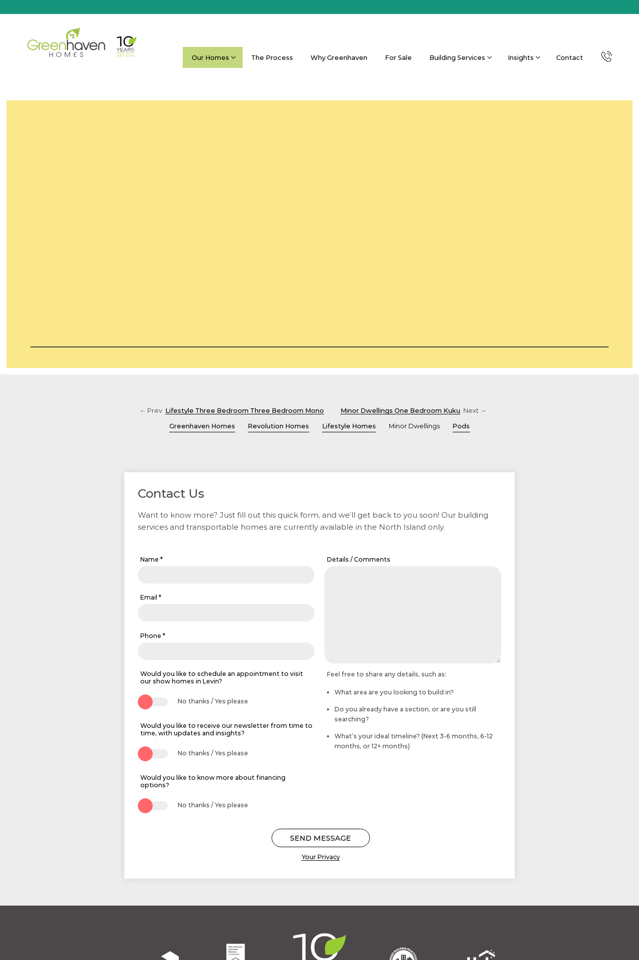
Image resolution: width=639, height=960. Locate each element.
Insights (523, 57)
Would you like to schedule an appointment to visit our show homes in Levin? (221, 677)
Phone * (152, 636)
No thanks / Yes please (213, 701)
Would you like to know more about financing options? (213, 781)
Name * (151, 559)
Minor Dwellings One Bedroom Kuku (400, 410)
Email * (150, 597)
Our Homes (213, 57)
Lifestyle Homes (349, 426)
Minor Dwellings (414, 426)
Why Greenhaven (339, 57)
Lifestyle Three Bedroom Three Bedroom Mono (244, 410)
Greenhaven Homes (202, 426)
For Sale (398, 57)
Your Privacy (321, 857)
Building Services (459, 57)
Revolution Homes (278, 426)
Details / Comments (358, 559)
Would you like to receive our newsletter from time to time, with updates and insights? (226, 729)
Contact (569, 57)
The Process (272, 57)
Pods (461, 426)
